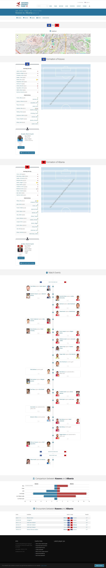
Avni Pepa (32, 389)
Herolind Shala (63, 296)
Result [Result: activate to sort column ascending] (86, 514)
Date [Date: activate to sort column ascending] (17, 514)
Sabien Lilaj (62, 346)
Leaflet (76, 53)
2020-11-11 (18, 517)
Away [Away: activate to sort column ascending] (71, 514)
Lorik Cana (71, 399)
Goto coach (27, 152)
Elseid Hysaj (72, 311)
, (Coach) (27, 134)
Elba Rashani (33, 369)
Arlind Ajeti (62, 399)
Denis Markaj (33, 329)
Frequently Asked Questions (41, 545)
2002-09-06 (18, 527)
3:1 (86, 529)
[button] (53, 40)
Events (38, 17)
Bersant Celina (33, 417)
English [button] (87, 2)
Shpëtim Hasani (34, 293)
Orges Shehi (62, 354)
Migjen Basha (63, 434)
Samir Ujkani (43, 286)
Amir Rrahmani (71, 303)
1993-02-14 (18, 529)
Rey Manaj (62, 371)
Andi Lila (62, 303)
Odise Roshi (62, 311)
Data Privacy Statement (40, 555)
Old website (80, 2)
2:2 (86, 522)
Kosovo (25, 17)
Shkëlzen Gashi (63, 339)
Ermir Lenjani (63, 331)
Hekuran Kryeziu (34, 442)
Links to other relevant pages (41, 543)
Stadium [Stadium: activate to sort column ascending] (29, 514)
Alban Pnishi (33, 459)
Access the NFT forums (40, 547)
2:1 (86, 517)
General (18, 17)
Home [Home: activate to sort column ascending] (68, 514)
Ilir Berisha (42, 459)
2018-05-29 (18, 520)
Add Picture (21, 147)
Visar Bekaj (33, 286)
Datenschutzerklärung (40, 553)
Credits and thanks (39, 549)
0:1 (86, 527)
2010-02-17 (18, 524)
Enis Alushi (41, 389)
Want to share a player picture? (42, 551)
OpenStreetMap (83, 53)
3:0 (86, 520)
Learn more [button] (44, 565)
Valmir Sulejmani (34, 319)
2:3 (86, 524)
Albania (32, 17)
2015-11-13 (18, 522)
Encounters (46, 17)
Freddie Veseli (63, 391)
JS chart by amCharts (29, 485)
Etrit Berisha (72, 354)
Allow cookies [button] (99, 565)
